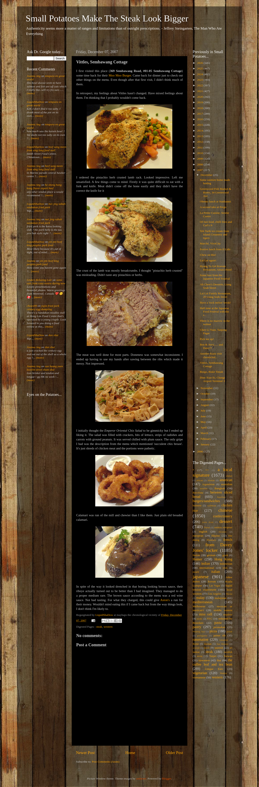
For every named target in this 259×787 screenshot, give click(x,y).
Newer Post (85, 752)
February (206, 438)
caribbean (211, 505)
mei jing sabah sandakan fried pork (46, 205)
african (199, 480)
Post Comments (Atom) (105, 761)
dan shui (53, 335)
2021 (200, 91)
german (211, 555)
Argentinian (208, 484)
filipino (215, 535)
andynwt (141, 778)
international (206, 567)
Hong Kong (223, 559)
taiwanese (204, 660)
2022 (200, 85)
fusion (196, 555)
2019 (200, 102)
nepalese (227, 614)
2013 (200, 136)
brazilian (221, 497)
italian (215, 572)
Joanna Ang (34, 76)
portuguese (202, 635)
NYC (209, 618)
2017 (200, 113)
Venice (223, 673)
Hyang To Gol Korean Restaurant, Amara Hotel (216, 268)
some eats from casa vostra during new (46, 281)
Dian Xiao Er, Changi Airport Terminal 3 (212, 379)
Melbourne (199, 606)
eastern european (223, 527)
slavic (207, 647)
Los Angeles (214, 593)
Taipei (213, 656)
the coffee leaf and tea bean (212, 662)
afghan (229, 475)
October (206, 393)
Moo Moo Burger (120, 75)
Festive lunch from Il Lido (215, 249)
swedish (228, 652)
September (207, 399)
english (203, 531)
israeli (196, 571)
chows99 (32, 305)
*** (207, 470)
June (204, 416)
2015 (200, 124)
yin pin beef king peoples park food (44, 243)
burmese (197, 505)
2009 (200, 158)
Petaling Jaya (199, 631)
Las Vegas (214, 585)
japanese (200, 576)
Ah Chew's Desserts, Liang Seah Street (215, 286)
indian (205, 564)
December (207, 175)
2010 (200, 153)
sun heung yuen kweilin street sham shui (45, 368)
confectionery (222, 516)
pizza (213, 631)
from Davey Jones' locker (212, 547)
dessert (225, 521)
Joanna (31, 260)
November (207, 388)
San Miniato (222, 644)
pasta (218, 623)
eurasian (222, 531)
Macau (229, 593)
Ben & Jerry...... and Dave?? (211, 346)
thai (219, 660)
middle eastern (223, 610)
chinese (225, 510)
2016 (200, 119)
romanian (223, 640)
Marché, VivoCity (210, 243)
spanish (218, 647)
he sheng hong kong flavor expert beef (44, 186)
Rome (196, 643)
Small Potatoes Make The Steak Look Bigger (107, 18)
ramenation (200, 640)
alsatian (211, 480)
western (108, 626)
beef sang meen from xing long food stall (46, 148)
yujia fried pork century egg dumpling (43, 307)
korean (212, 581)
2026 (200, 62)
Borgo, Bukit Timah (211, 371)
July (203, 410)
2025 (200, 68)
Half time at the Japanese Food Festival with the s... (214, 312)
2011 (200, 147)
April (204, 427)
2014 (200, 130)
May (204, 421)
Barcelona (198, 492)
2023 (200, 79)
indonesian (226, 563)
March (205, 433)
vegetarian (200, 673)
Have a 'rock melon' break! (215, 302)
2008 (200, 164)
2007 (200, 170)
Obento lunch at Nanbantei (215, 201)
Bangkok (219, 488)
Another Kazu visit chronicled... (211, 355)
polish (229, 631)
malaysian (220, 598)
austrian (203, 488)
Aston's (165, 600)
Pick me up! (207, 339)
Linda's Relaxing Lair (39, 279)
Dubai (207, 527)
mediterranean (203, 602)
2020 (200, 96)
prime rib (220, 635)
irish (225, 567)
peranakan (219, 627)
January (205, 444)
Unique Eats (214, 668)
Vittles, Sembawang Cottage (211, 364)
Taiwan (228, 656)
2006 (200, 451)
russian (207, 643)
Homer (197, 559)
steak (99, 626)
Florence (211, 540)
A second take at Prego (213, 207)
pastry (197, 627)
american (226, 480)
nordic (199, 618)
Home (130, 752)
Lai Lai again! (208, 260)
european (198, 535)
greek (225, 555)
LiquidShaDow (35, 101)
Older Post (174, 752)
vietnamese (199, 677)
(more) (30, 93)
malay (200, 598)
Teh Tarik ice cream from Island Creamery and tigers (214, 234)
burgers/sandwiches (206, 501)
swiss (199, 656)
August (205, 405)
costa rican (207, 522)
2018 (200, 108)
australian (226, 484)
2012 (200, 141)
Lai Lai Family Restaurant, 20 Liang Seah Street (215, 295)
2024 (200, 74)
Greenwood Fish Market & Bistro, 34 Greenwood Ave (215, 192)
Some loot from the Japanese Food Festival (215, 277)
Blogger (166, 778)
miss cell (205, 614)
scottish (196, 647)
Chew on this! (208, 254)
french (227, 540)
